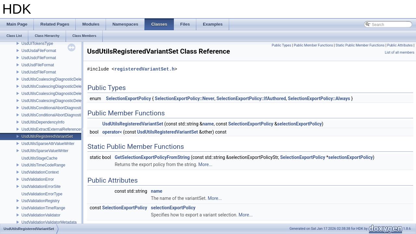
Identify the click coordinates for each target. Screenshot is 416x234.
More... (205, 164)
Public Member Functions (313, 45)
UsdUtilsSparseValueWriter (44, 151)
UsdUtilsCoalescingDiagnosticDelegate (55, 79)
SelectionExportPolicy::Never (184, 98)
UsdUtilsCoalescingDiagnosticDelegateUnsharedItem (67, 100)
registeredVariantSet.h (144, 69)
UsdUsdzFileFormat (38, 72)
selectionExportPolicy (299, 123)
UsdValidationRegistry (40, 201)
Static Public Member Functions (360, 45)
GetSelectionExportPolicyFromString (152, 157)
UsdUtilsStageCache (39, 158)
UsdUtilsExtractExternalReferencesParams (58, 129)
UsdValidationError (37, 179)
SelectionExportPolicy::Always (319, 98)
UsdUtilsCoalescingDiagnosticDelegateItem (59, 86)
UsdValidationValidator (40, 215)
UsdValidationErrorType (41, 194)
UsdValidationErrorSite (41, 186)
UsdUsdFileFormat (37, 65)
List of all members (399, 52)
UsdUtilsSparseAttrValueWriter (47, 143)
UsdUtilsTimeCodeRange (43, 165)
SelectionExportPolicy (128, 98)
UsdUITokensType (37, 43)
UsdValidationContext (40, 172)
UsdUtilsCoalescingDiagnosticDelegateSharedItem (65, 93)
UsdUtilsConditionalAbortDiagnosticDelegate (59, 108)
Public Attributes (400, 45)
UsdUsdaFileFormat (38, 50)
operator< (112, 132)
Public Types (281, 45)
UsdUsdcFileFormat (38, 58)
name (208, 123)
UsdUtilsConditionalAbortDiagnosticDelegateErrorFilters (69, 115)
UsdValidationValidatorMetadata (49, 222)
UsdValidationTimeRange (43, 208)
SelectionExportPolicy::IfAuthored (251, 98)
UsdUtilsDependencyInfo (42, 122)
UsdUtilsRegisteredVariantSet (47, 136)
